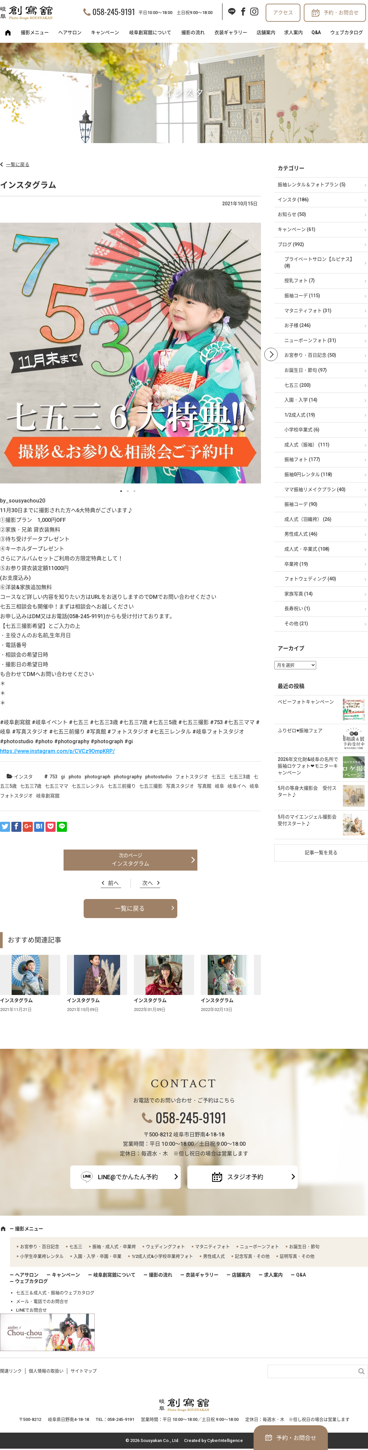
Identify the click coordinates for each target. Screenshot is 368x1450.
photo (75, 776)
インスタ (23, 776)
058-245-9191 (113, 11)
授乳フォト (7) (299, 280)
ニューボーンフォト (259, 1246)
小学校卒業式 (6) (301, 429)
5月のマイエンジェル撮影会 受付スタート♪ (309, 820)
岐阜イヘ (236, 786)
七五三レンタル (88, 786)
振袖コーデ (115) (302, 295)
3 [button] (134, 491)
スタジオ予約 (245, 1177)
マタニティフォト (212, 1246)
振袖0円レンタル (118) (308, 474)
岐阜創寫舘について (150, 32)
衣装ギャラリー (230, 32)
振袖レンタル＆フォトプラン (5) (312, 184)
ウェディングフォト (165, 1246)
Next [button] (271, 354)
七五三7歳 (30, 786)
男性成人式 (214, 1256)
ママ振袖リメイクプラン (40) (315, 489)
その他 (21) (296, 623)
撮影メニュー (35, 32)
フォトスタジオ (191, 776)
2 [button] (127, 491)
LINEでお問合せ (31, 1310)
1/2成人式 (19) (299, 415)
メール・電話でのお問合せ (42, 1301)
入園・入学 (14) (300, 400)
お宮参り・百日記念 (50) (310, 355)
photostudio (158, 776)
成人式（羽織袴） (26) (308, 519)
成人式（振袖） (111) (307, 444)
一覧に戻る (17, 164)
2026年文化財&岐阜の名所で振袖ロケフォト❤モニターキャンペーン (308, 766)
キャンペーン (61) (296, 229)
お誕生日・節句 (304, 1246)
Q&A (316, 32)
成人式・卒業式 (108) (307, 549)
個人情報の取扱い (46, 1370)
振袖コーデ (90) (300, 504)
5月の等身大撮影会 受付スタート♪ (307, 791)
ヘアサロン (70, 32)
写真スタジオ (180, 786)
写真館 (204, 786)
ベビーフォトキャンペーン (306, 701)
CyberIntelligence (225, 1440)
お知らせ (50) (292, 214)
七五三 (218, 776)
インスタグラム (130, 864)
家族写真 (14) (298, 593)
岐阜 (219, 786)
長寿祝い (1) (297, 608)
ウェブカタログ (346, 32)
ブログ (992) (291, 244)
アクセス (283, 13)
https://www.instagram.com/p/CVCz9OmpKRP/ (57, 751)
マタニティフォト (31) (308, 310)
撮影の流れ (193, 32)
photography (128, 776)
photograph (97, 776)
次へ (147, 883)
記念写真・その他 (252, 1256)
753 (54, 776)
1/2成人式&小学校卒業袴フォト (162, 1256)
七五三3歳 (239, 776)
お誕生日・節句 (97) (305, 370)
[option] (130, 354)
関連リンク (11, 1370)
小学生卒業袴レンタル (42, 1256)
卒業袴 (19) (296, 564)
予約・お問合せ (341, 13)
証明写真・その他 (297, 1256)
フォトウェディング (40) (310, 578)
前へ (113, 883)
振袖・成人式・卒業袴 (114, 1246)
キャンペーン (105, 32)
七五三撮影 (151, 786)
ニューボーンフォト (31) (310, 340)
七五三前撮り (122, 786)
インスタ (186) (293, 199)
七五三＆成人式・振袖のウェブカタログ (55, 1292)
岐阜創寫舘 (48, 795)
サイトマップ (84, 1370)
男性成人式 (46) (300, 534)
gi (63, 776)
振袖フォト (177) (302, 459)
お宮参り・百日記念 (39, 1246)
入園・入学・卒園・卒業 (97, 1256)
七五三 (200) (297, 385)
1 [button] (121, 491)
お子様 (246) (297, 325)
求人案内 (293, 32)
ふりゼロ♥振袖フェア (300, 730)
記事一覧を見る (321, 852)
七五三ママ (56, 786)
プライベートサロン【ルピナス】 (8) (319, 262)
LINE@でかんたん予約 (128, 1177)
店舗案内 (266, 32)
